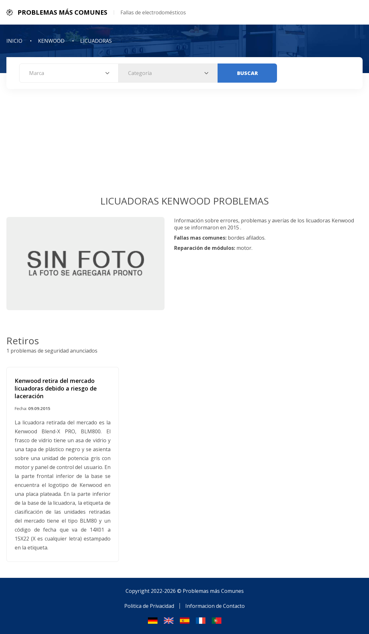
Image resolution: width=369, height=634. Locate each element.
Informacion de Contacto (215, 605)
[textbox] (68, 73)
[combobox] (69, 73)
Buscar (247, 73)
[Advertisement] (184, 146)
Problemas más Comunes (213, 590)
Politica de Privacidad (149, 605)
